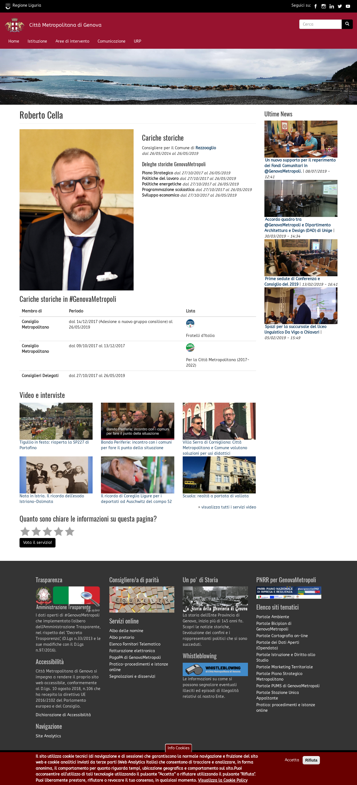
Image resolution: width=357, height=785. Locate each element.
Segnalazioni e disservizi (132, 676)
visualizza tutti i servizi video (228, 507)
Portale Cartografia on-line (282, 636)
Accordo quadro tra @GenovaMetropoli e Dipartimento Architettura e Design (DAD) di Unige (298, 225)
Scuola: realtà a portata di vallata (216, 496)
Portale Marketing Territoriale (284, 667)
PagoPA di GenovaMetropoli (135, 657)
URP (137, 41)
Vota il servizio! (37, 542)
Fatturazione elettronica (132, 651)
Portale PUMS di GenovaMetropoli (288, 686)
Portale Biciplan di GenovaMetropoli (273, 626)
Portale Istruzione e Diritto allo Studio (285, 657)
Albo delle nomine (126, 631)
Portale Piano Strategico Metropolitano (279, 676)
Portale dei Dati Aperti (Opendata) (277, 645)
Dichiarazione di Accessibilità (63, 715)
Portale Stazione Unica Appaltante (277, 695)
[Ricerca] (347, 24)
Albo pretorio (121, 637)
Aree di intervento (72, 41)
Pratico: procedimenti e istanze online (285, 708)
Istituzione (37, 41)
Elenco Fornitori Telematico (134, 644)
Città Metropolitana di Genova (65, 25)
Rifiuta (311, 760)
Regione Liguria (23, 5)
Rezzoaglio (206, 148)
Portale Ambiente (272, 617)
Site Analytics (48, 736)
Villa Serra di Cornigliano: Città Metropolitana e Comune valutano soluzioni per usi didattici (215, 448)
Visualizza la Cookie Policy (222, 780)
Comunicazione (112, 41)
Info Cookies (179, 748)
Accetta (292, 760)
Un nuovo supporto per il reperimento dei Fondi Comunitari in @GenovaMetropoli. (300, 166)
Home (13, 41)
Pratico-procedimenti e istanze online (138, 667)
